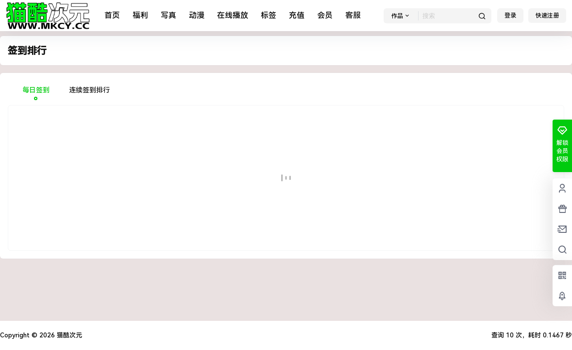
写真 (168, 15)
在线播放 (232, 15)
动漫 (196, 15)
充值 (296, 15)
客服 (353, 15)
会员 (325, 15)
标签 (268, 15)
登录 (510, 15)
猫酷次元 (68, 335)
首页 (112, 15)
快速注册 (547, 15)
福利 (140, 15)
